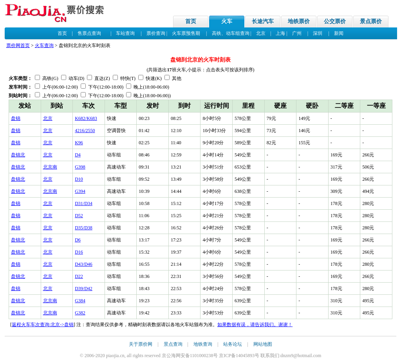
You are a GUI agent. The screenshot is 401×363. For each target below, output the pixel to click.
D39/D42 (83, 288)
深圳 (317, 33)
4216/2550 (85, 130)
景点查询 (173, 344)
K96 (79, 142)
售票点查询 (89, 33)
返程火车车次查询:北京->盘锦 (43, 324)
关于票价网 (140, 344)
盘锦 (15, 118)
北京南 (50, 167)
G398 (80, 167)
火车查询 (44, 45)
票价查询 (155, 33)
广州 (297, 33)
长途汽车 (263, 21)
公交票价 (335, 21)
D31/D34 (83, 203)
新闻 (338, 33)
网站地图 (262, 344)
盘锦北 (18, 155)
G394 (80, 191)
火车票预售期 (186, 33)
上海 (280, 33)
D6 (78, 240)
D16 (79, 252)
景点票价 (371, 21)
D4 (78, 155)
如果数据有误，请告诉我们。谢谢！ (255, 324)
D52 (79, 215)
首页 (190, 21)
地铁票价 (299, 21)
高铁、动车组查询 (230, 33)
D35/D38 (83, 228)
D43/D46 (83, 264)
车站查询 (125, 33)
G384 (80, 300)
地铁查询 (202, 344)
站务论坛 (232, 344)
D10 (79, 179)
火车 (226, 21)
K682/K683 (86, 118)
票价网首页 (18, 45)
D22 (79, 276)
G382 (80, 313)
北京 (261, 33)
